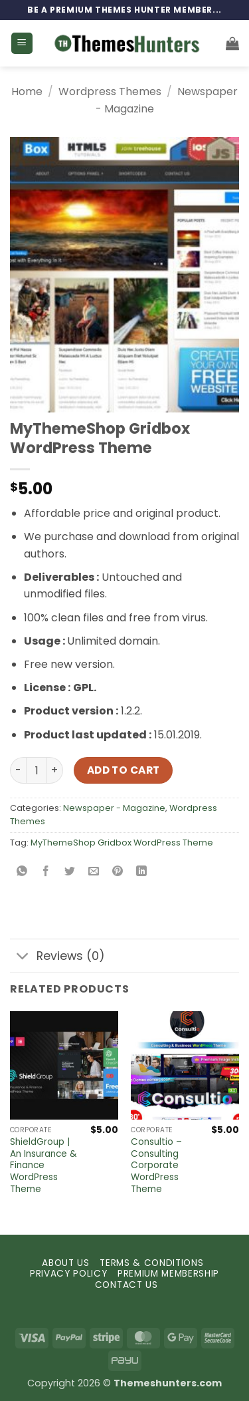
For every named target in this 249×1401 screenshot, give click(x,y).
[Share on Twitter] (70, 872)
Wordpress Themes (109, 91)
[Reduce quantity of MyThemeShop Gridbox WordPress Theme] (18, 770)
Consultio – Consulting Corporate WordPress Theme (156, 1165)
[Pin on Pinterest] (118, 872)
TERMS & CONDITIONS (151, 1263)
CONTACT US (126, 1285)
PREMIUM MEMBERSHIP (168, 1273)
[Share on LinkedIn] (142, 872)
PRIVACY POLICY (69, 1273)
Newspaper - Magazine (114, 808)
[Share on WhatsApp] (22, 872)
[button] (22, 44)
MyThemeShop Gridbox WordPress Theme (122, 842)
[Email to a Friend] (94, 872)
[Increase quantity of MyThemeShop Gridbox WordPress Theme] (55, 770)
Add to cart (123, 770)
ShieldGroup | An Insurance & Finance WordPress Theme (43, 1165)
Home (26, 91)
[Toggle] (23, 957)
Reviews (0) (57, 957)
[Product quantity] (36, 770)
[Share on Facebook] (46, 872)
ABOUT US (65, 1263)
